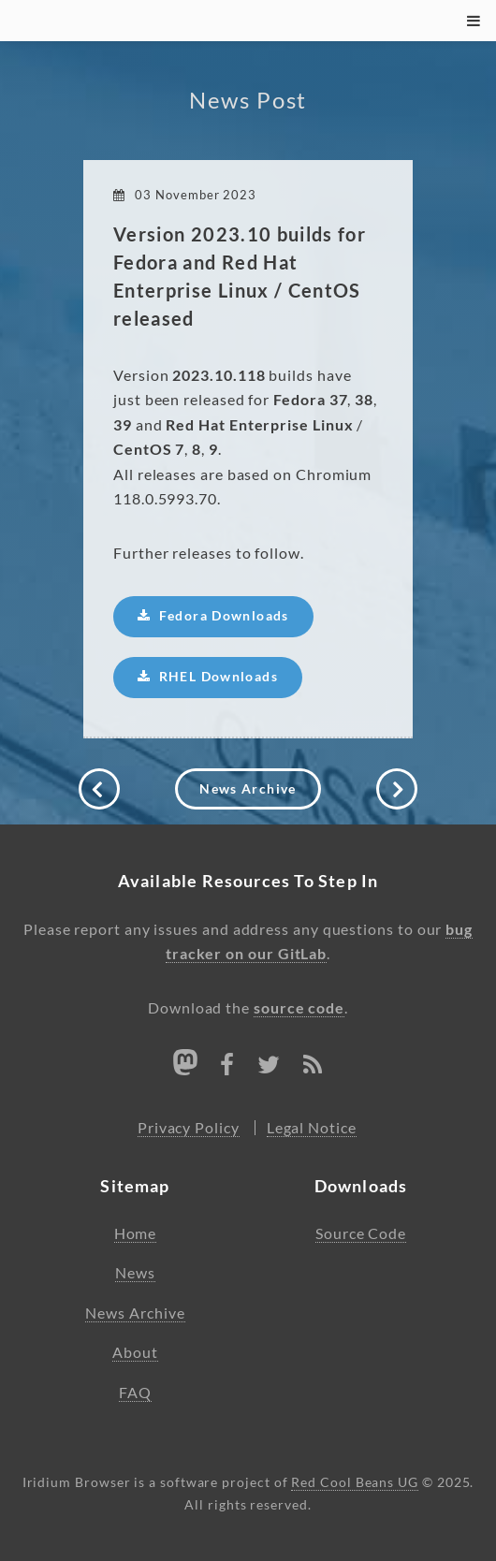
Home (135, 1233)
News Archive (247, 788)
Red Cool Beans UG (354, 1482)
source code (299, 1007)
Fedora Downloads (224, 615)
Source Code (360, 1233)
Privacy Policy (189, 1127)
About (135, 1352)
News (135, 1272)
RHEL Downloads (218, 676)
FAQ (135, 1392)
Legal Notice (312, 1127)
